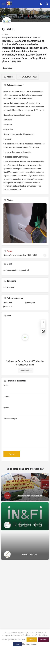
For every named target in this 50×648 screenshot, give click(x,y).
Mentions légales (29, 644)
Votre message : (25, 433)
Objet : (25, 411)
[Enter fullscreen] (43, 331)
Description (7, 68)
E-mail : (25, 399)
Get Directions (25, 370)
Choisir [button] (17, 644)
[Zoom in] (43, 322)
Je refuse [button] (43, 640)
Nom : (25, 388)
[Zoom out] (43, 326)
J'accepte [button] (31, 640)
